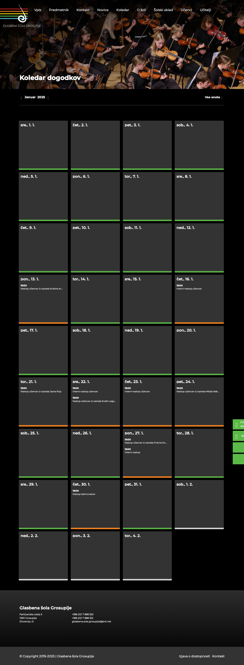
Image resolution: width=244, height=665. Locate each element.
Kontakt (83, 10)
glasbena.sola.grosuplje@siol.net (91, 621)
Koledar (122, 10)
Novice (102, 10)
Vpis (37, 10)
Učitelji (205, 10)
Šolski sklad (163, 10)
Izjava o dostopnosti (194, 656)
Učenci (186, 10)
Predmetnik (59, 10)
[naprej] (48, 97)
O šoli (141, 10)
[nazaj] (21, 97)
